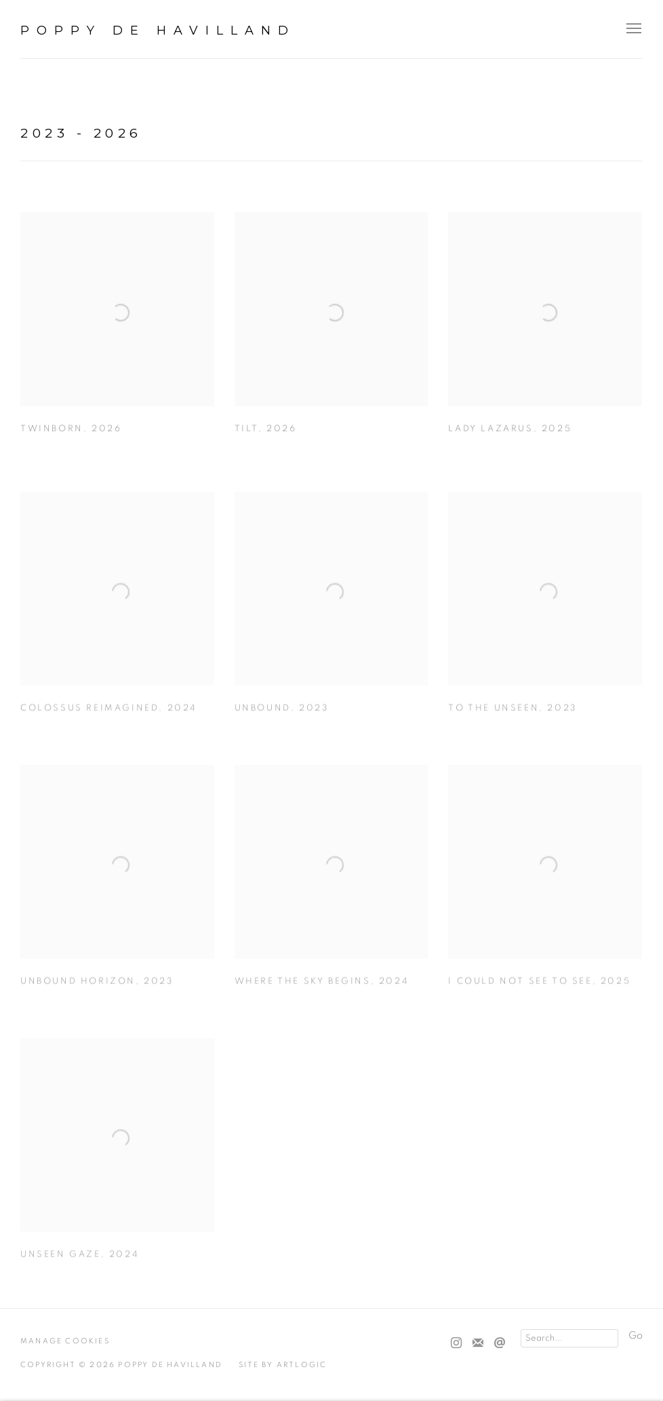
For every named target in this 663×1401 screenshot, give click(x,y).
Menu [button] (632, 29)
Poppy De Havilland (158, 30)
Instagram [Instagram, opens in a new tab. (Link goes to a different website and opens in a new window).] (456, 1343)
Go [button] (635, 1336)
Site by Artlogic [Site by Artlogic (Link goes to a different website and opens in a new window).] (283, 1364)
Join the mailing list (478, 1343)
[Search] (569, 1338)
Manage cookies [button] (65, 1341)
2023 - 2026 (81, 133)
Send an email (499, 1343)
